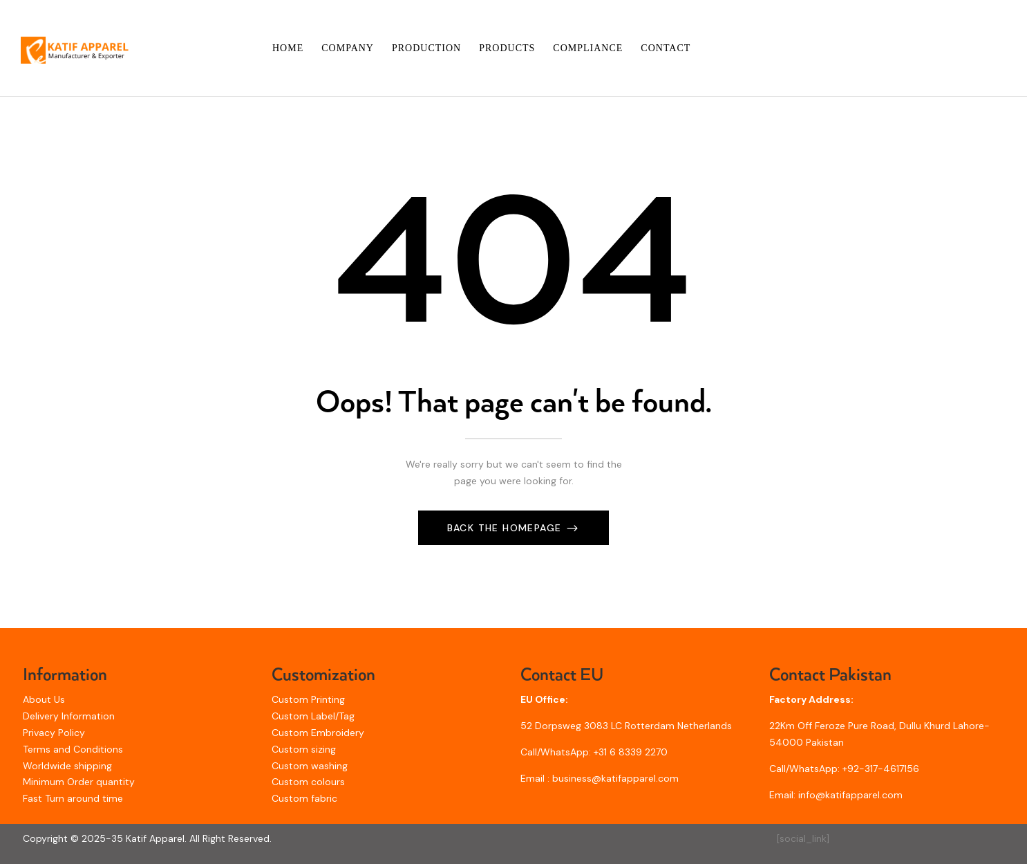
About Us (44, 699)
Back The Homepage (506, 528)
